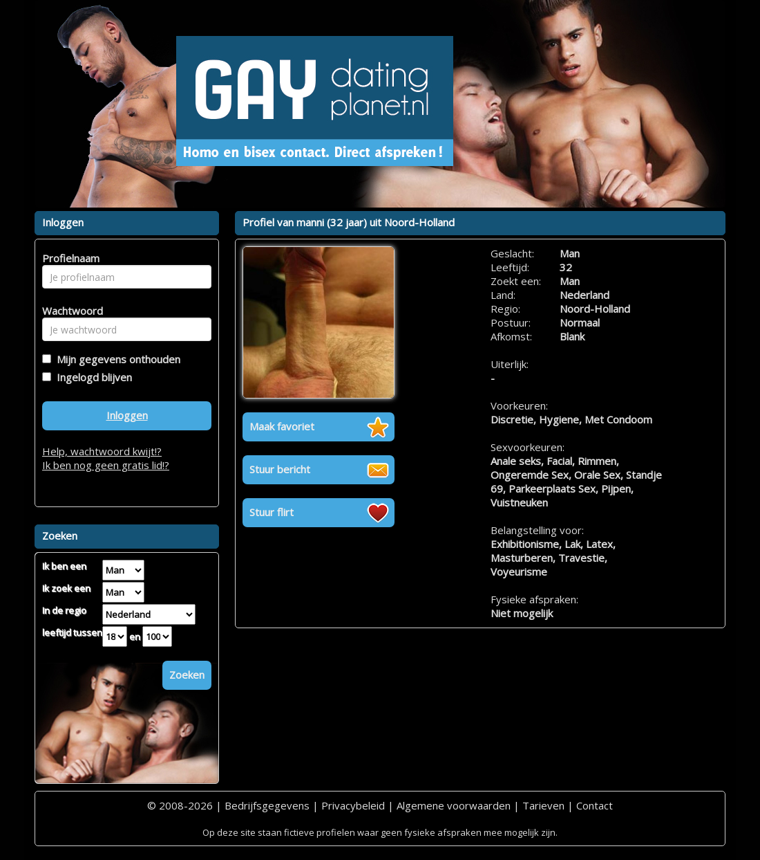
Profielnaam (68, 258)
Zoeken (187, 674)
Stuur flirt (271, 512)
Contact (594, 805)
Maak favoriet (281, 426)
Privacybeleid (353, 805)
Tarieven (543, 805)
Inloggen (127, 415)
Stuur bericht (279, 469)
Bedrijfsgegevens (267, 805)
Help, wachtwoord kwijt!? (102, 451)
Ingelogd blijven (91, 377)
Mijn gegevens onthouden (115, 359)
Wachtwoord (68, 311)
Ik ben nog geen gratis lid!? (105, 465)
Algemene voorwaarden (454, 805)
